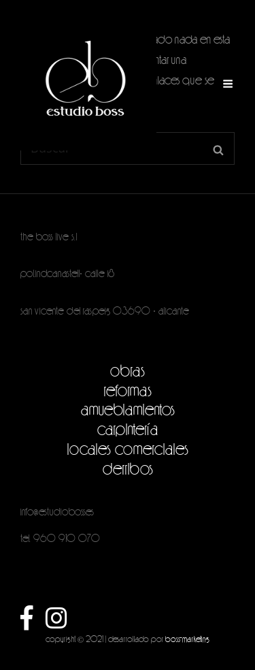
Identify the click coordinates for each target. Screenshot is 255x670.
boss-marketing (187, 638)
